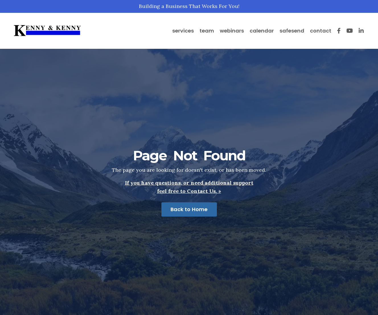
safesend (292, 30)
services (183, 30)
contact (320, 30)
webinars (232, 30)
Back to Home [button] (189, 209)
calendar (262, 30)
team (207, 30)
